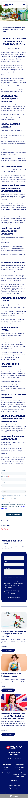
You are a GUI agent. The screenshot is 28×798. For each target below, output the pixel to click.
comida (3, 286)
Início (4, 27)
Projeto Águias (20, 776)
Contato (14, 783)
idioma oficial (21, 80)
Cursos (6, 767)
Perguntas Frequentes (14, 787)
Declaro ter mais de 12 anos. (13, 577)
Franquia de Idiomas (14, 785)
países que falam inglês (12, 520)
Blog (8, 27)
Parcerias (20, 771)
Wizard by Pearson (19, 767)
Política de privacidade (19, 774)
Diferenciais (6, 771)
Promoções (20, 773)
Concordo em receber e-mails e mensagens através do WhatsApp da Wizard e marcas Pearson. (14, 583)
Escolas (6, 769)
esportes (12, 402)
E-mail (5, 561)
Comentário (7, 568)
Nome (5, 555)
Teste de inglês (6, 773)
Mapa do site (14, 788)
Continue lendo (8, 650)
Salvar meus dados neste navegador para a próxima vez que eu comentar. (14, 591)
